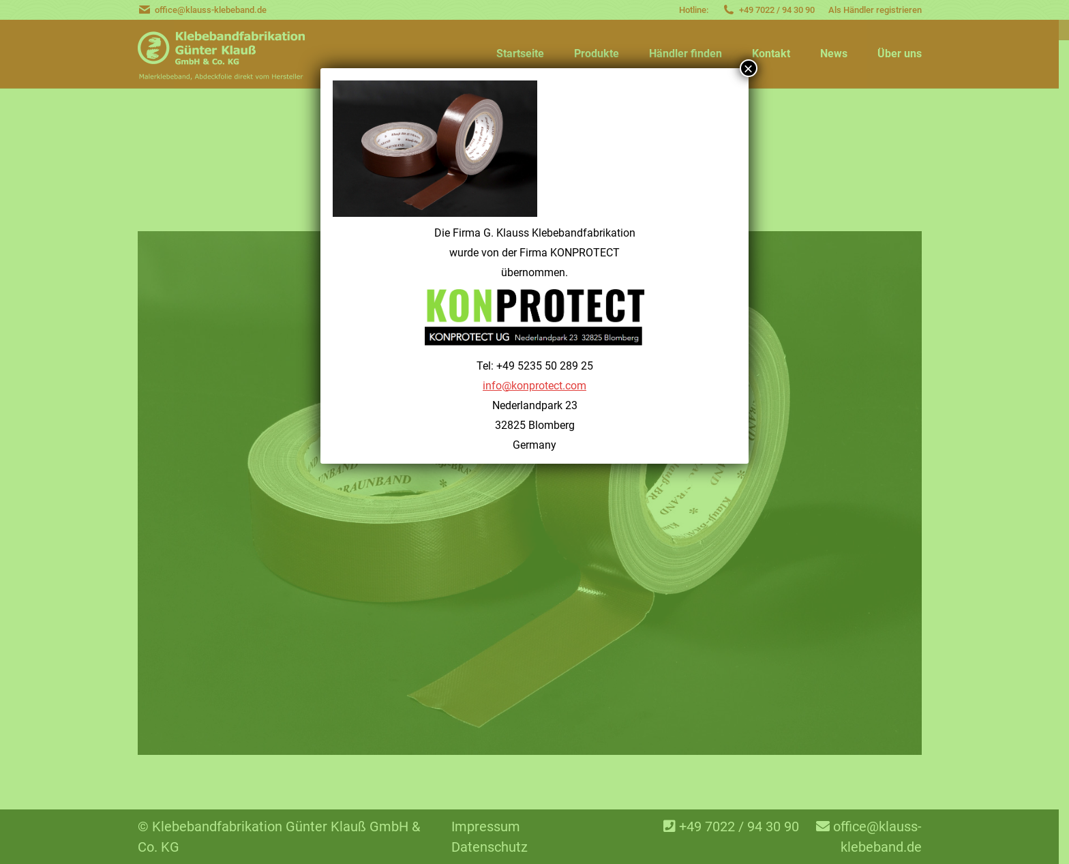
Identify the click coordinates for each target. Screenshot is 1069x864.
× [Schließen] (748, 68)
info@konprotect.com (534, 385)
